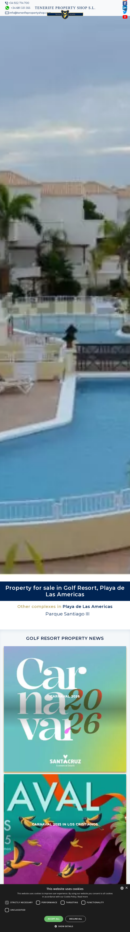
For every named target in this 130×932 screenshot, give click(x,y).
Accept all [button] (54, 918)
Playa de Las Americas (88, 606)
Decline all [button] (75, 918)
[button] (65, 926)
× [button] (126, 888)
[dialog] (65, 908)
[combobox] (122, 888)
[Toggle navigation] (125, 9)
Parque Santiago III (67, 614)
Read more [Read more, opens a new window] (83, 896)
